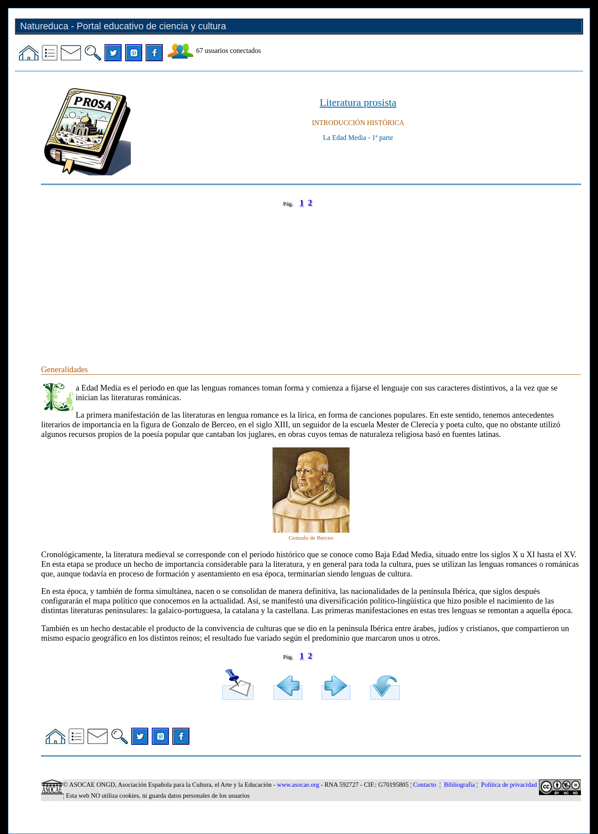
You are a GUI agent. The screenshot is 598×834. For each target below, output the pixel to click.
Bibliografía (459, 784)
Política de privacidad (509, 784)
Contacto (424, 784)
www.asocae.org (298, 784)
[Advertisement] (303, 277)
